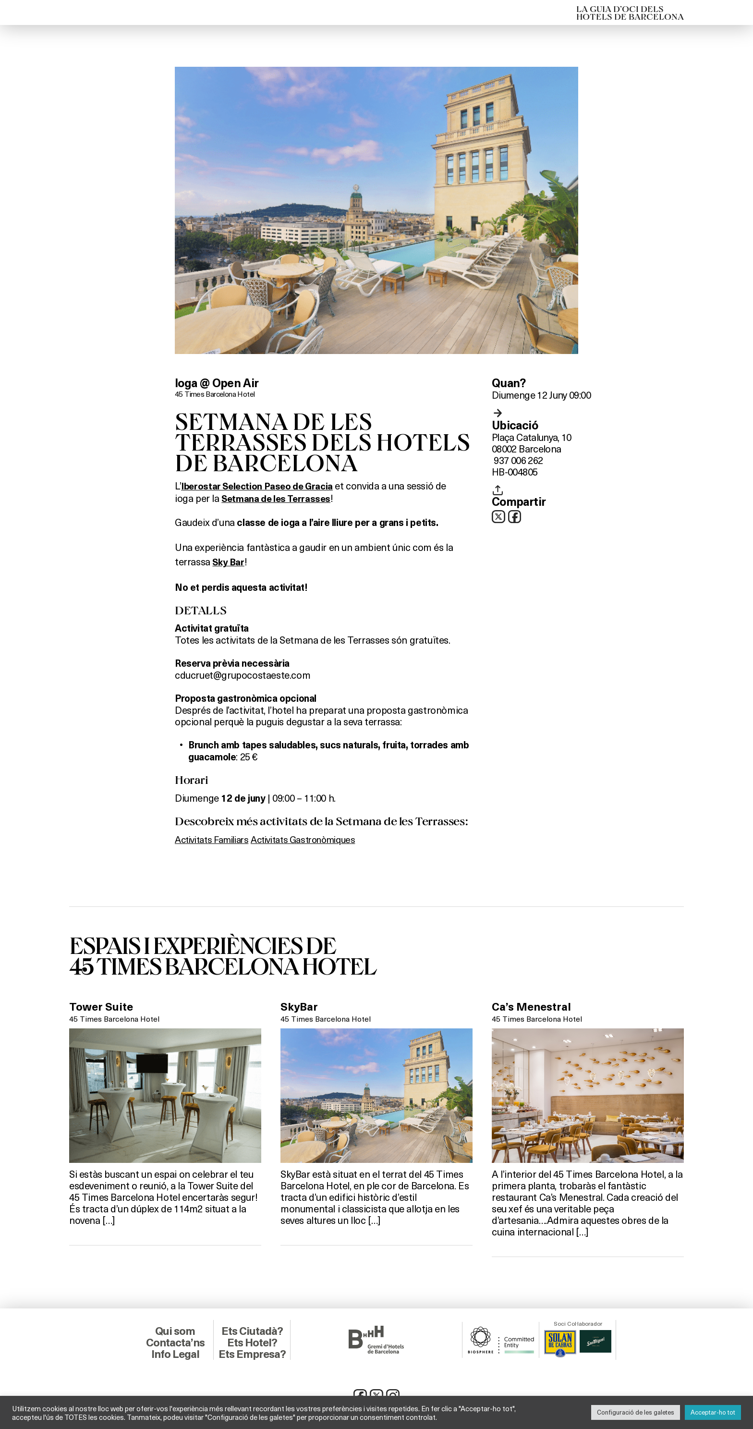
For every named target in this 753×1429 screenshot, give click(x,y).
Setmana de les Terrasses (278, 498)
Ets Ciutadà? (252, 1329)
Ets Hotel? (252, 1341)
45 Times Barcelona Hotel (216, 394)
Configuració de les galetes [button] (635, 1412)
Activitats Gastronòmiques (316, 837)
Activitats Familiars (216, 837)
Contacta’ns (175, 1341)
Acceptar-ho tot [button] (713, 1412)
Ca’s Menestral (533, 1005)
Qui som (175, 1329)
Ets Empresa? (252, 1352)
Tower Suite (102, 1005)
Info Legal (175, 1352)
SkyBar (299, 1005)
